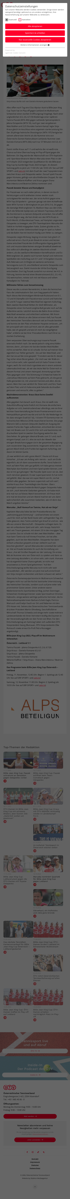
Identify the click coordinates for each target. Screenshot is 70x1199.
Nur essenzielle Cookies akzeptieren (35, 39)
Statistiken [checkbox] (26, 19)
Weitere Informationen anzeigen (35, 45)
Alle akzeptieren (35, 26)
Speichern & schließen (35, 33)
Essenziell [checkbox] (13, 19)
